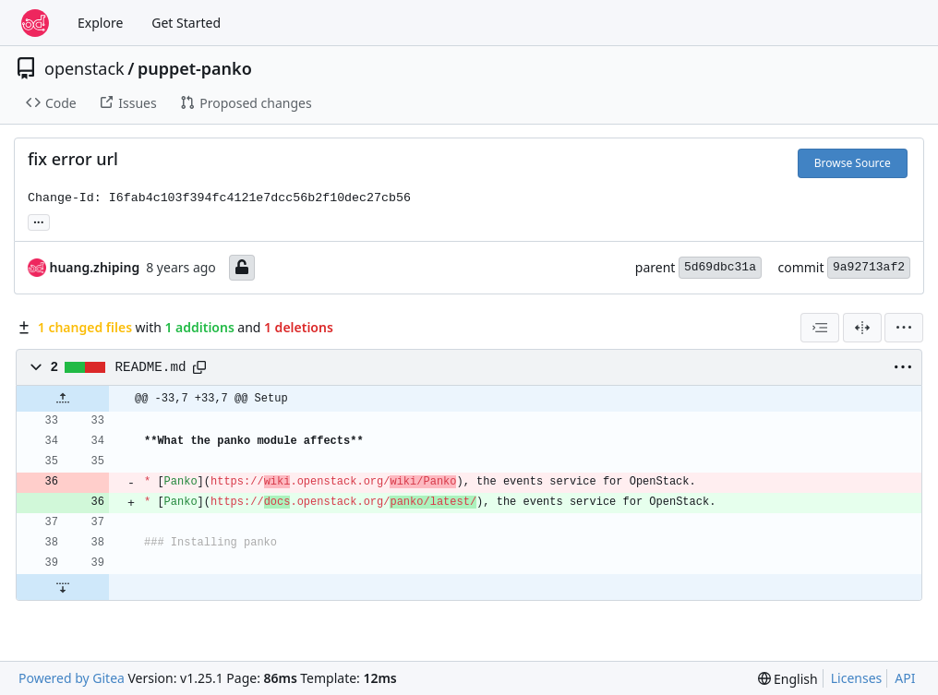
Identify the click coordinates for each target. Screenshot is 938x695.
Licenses (857, 678)
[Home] (35, 23)
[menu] (903, 327)
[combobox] (819, 327)
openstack (84, 68)
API (905, 678)
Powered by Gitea (71, 678)
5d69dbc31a (720, 267)
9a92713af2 (869, 267)
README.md (150, 367)
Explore (100, 22)
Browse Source (852, 163)
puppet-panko (195, 68)
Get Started (186, 22)
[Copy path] (199, 367)
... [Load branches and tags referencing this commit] (38, 220)
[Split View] (862, 327)
